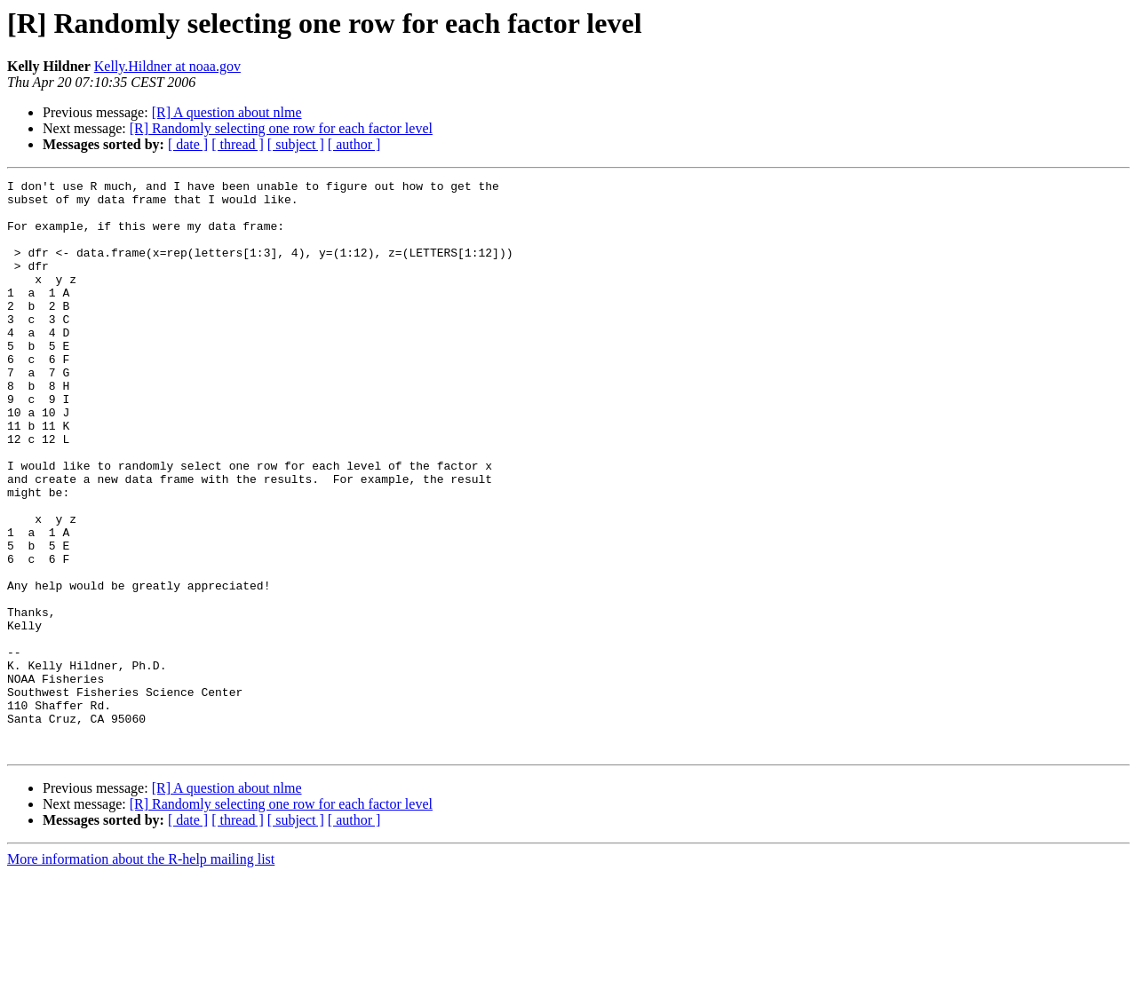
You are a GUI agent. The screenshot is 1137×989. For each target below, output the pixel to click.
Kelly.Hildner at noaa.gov (167, 66)
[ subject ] (295, 144)
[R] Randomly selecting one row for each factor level (281, 128)
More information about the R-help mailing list (140, 973)
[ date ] (188, 144)
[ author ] (354, 144)
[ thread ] (237, 144)
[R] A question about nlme (227, 112)
